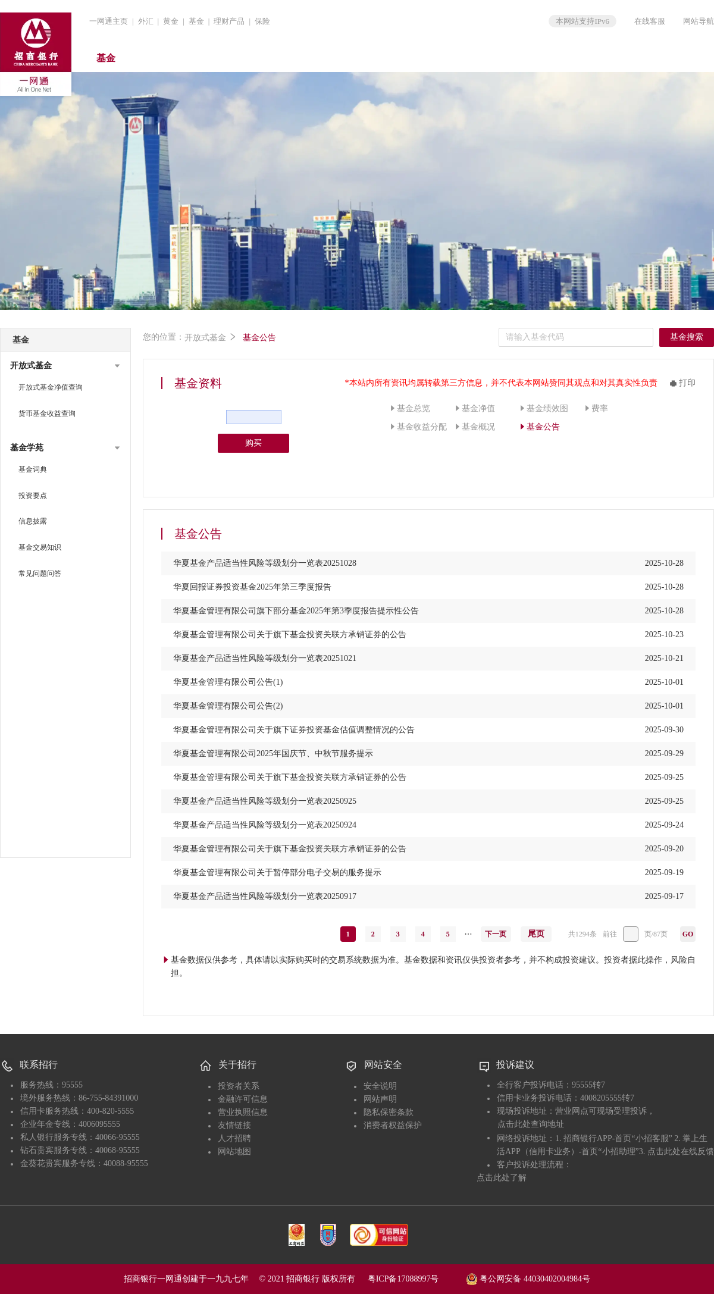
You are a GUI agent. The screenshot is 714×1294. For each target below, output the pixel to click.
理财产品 (229, 21)
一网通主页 (108, 21)
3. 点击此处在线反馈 (676, 1151)
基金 (196, 21)
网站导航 (698, 21)
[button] (65, 366)
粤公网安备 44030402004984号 (528, 1278)
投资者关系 (238, 1086)
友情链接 (234, 1125)
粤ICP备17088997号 (416, 1278)
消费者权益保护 (393, 1125)
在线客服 (649, 21)
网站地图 (234, 1151)
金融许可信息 (243, 1099)
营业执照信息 (243, 1112)
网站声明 (380, 1099)
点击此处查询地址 (530, 1124)
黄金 (170, 21)
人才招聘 (234, 1138)
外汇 (146, 21)
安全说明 (380, 1086)
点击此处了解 (502, 1177)
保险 (262, 21)
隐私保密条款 (389, 1112)
